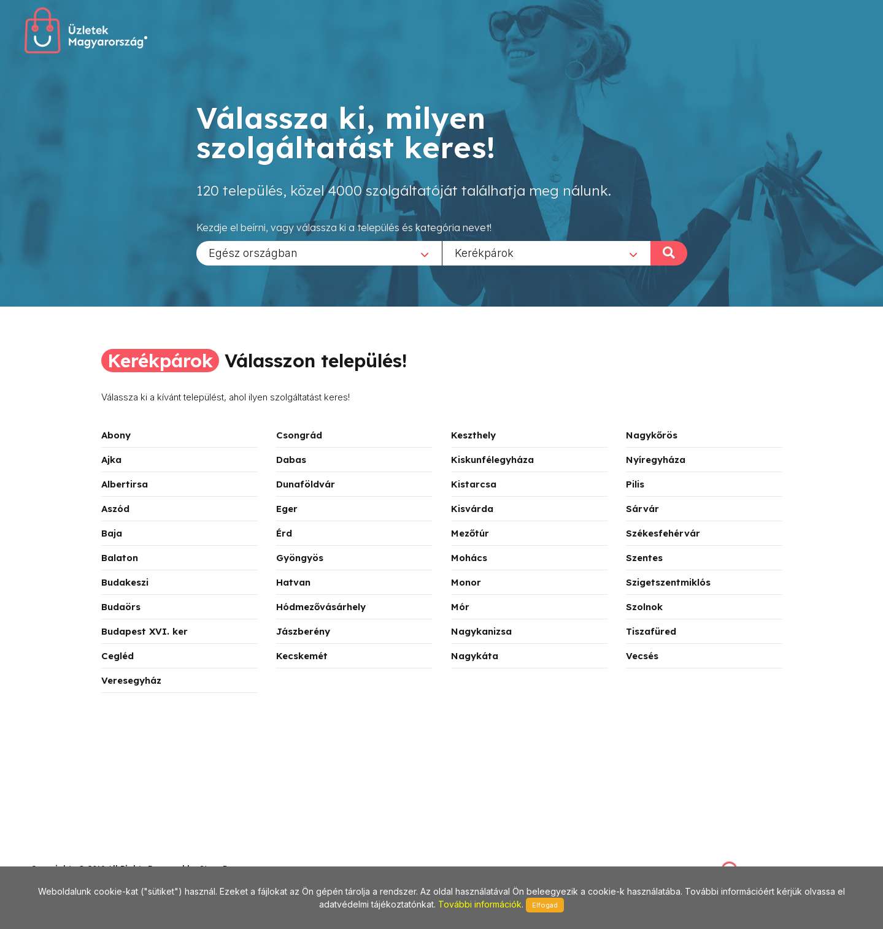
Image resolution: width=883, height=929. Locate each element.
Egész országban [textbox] (253, 252)
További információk (480, 904)
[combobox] (319, 252)
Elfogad (545, 905)
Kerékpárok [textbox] (484, 252)
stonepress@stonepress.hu (80, 855)
